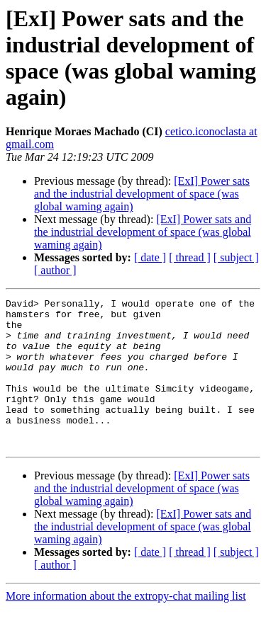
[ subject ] (236, 257)
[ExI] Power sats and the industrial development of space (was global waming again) (142, 193)
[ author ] (55, 270)
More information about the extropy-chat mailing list (126, 626)
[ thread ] (190, 257)
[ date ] (150, 257)
